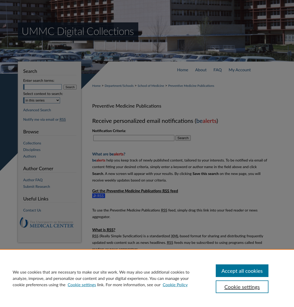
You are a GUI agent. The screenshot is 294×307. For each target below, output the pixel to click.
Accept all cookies (242, 271)
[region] (147, 278)
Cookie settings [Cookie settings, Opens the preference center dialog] (242, 287)
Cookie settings (82, 284)
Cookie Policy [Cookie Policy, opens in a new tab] (175, 284)
